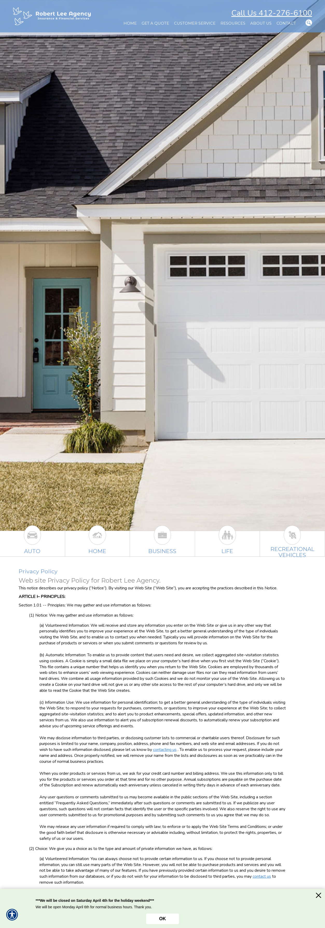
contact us (262, 876)
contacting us (165, 749)
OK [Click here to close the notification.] (162, 918)
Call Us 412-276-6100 (271, 13)
